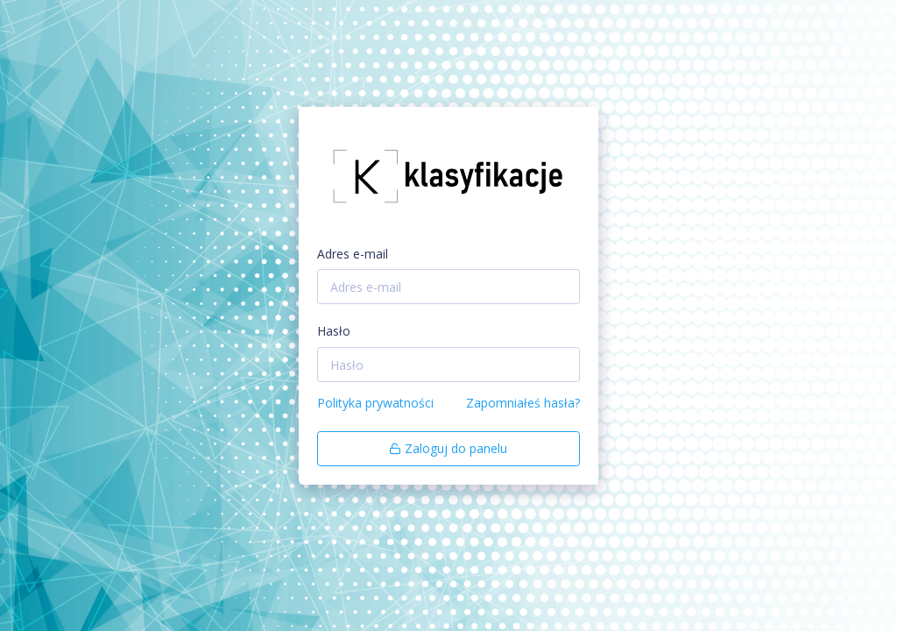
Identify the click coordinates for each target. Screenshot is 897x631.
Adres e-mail (352, 253)
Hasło (333, 331)
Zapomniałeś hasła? (523, 402)
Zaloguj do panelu (448, 448)
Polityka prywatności (375, 402)
